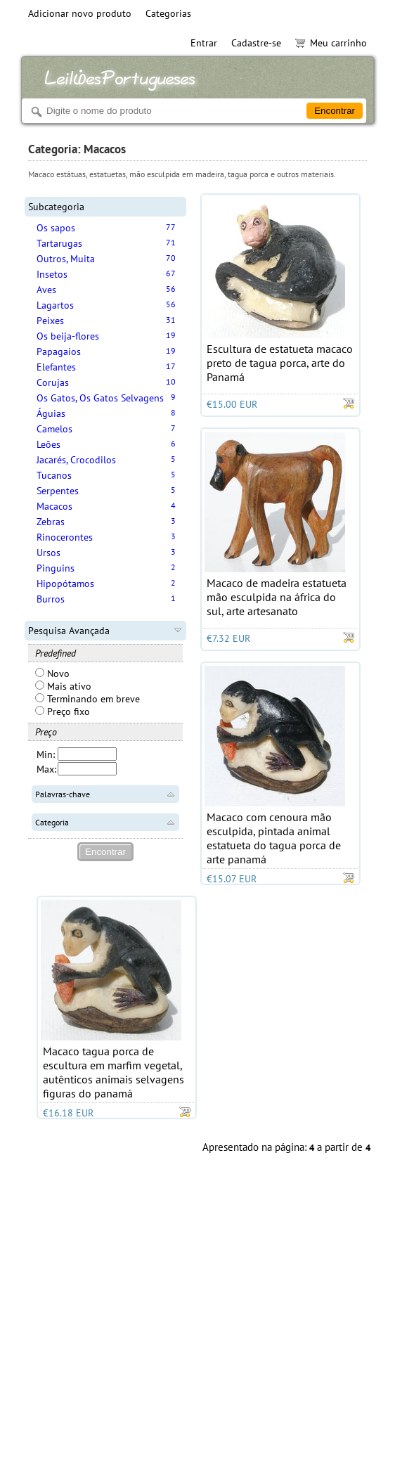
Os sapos (56, 227)
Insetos (52, 274)
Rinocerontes (65, 537)
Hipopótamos (65, 583)
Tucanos (54, 475)
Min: (46, 754)
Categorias (168, 13)
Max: (46, 769)
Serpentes (58, 490)
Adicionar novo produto (79, 13)
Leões (48, 444)
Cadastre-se (256, 43)
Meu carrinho (331, 43)
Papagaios (59, 351)
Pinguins (56, 568)
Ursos (48, 552)
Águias (51, 413)
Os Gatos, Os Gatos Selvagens (100, 398)
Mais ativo (63, 686)
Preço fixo (62, 711)
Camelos (54, 429)
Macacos (54, 506)
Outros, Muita (66, 258)
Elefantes (56, 367)
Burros (51, 599)
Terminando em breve (87, 698)
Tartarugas (59, 243)
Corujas (53, 382)
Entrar (203, 43)
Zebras (51, 521)
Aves (46, 289)
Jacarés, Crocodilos (76, 459)
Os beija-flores (68, 336)
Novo (52, 673)
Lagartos (55, 305)
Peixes (50, 320)
